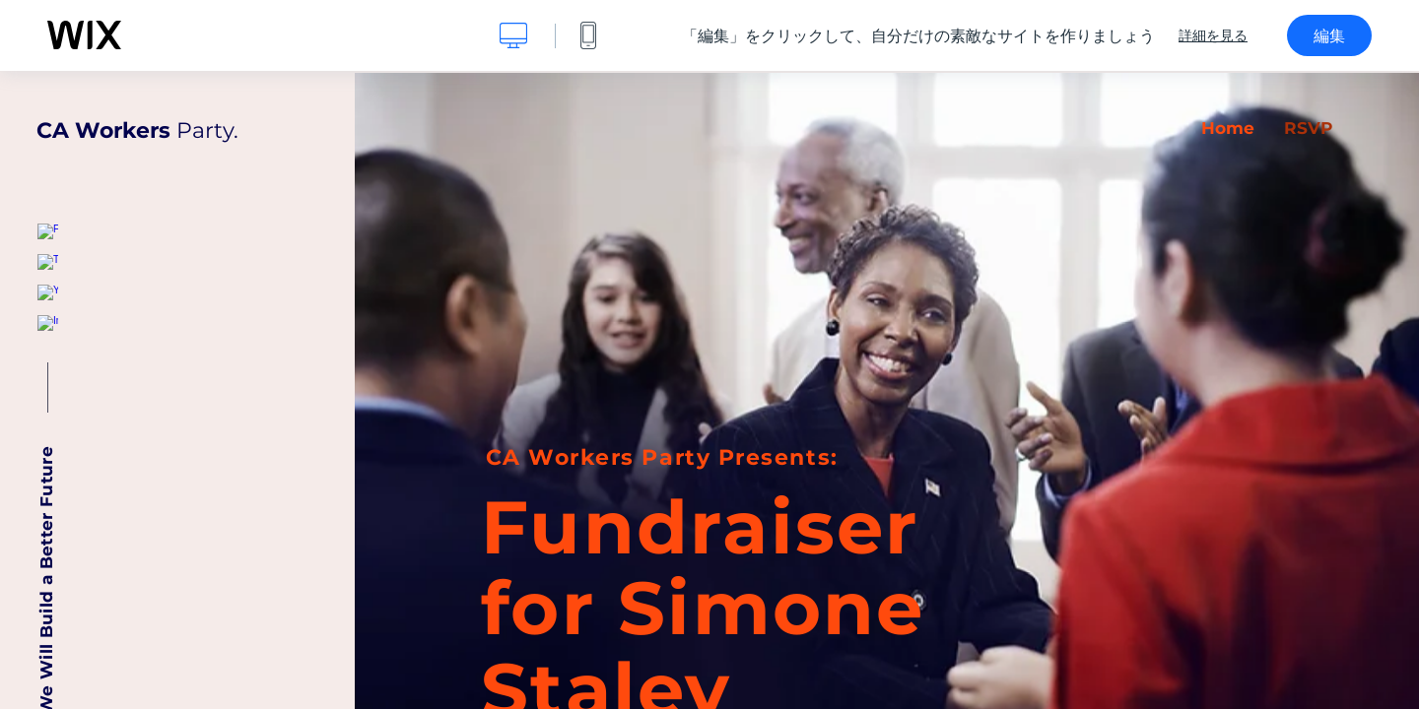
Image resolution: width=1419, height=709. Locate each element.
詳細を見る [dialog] (1213, 35)
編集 (1329, 35)
